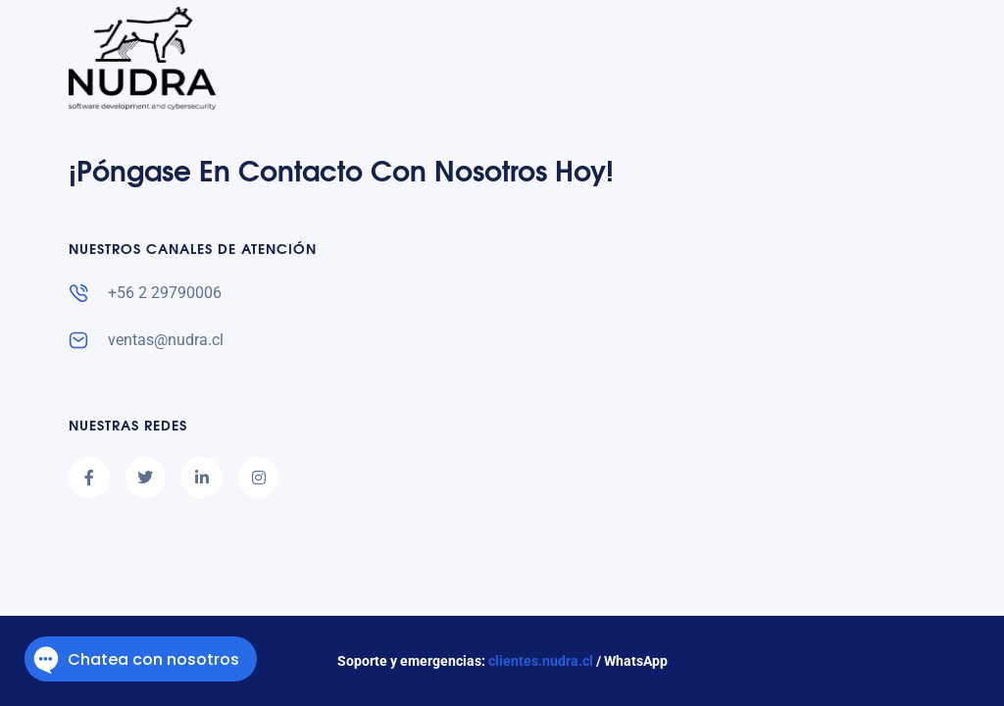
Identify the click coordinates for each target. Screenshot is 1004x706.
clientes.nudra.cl (540, 661)
